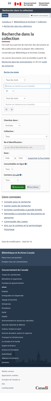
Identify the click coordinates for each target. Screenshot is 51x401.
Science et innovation (10, 350)
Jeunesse (5, 362)
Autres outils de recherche (17, 205)
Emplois (5, 291)
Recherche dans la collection (17, 10)
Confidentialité (7, 388)
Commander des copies (16, 221)
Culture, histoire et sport (11, 329)
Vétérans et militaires (10, 358)
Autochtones (7, 354)
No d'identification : (13, 142)
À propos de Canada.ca (11, 379)
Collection (42, 22)
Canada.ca (6, 22)
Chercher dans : (11, 120)
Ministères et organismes (12, 279)
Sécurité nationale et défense (13, 325)
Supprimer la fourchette (39, 158)
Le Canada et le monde (11, 341)
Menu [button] (5, 15)
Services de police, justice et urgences (17, 333)
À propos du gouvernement (13, 283)
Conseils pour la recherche (17, 201)
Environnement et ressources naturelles (18, 320)
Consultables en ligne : (21, 164)
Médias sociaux (8, 371)
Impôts (4, 316)
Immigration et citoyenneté (12, 295)
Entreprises (6, 304)
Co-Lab (16, 175)
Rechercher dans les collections (18, 26)
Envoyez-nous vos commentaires (15, 262)
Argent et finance (9, 345)
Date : (6, 153)
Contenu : (18, 175)
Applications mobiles (10, 375)
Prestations (6, 308)
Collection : (9, 131)
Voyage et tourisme (9, 300)
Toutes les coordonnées (11, 275)
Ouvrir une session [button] (39, 15)
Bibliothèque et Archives (25, 22)
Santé (4, 312)
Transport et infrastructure (12, 337)
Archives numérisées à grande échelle (23, 209)
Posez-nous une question (12, 257)
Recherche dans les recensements (17, 62)
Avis (3, 384)
